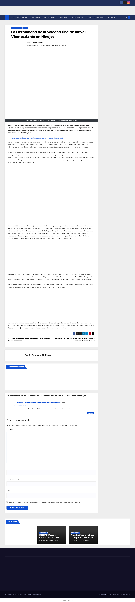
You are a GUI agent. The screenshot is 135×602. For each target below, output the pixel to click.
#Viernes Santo (60, 45)
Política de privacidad (105, 594)
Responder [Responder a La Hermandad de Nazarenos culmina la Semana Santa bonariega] (91, 413)
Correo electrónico (14, 479)
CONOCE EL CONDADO (95, 17)
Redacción (54, 540)
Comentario (11, 429)
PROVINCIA (36, 17)
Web (8, 491)
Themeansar (37, 594)
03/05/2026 (44, 540)
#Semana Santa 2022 (46, 45)
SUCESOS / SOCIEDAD (19, 17)
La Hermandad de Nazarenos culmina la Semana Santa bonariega (37, 403)
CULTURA (63, 17)
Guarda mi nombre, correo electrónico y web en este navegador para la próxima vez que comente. (44, 502)
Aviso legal (116, 594)
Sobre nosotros (125, 594)
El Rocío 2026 (77, 17)
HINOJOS (26, 27)
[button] (126, 17)
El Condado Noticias (36, 43)
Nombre (10, 468)
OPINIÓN (111, 17)
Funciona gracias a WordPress (14, 594)
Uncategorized (44, 532)
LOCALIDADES (50, 17)
